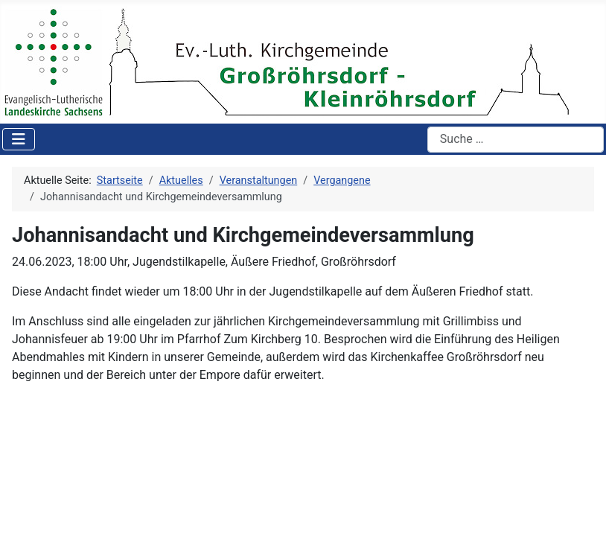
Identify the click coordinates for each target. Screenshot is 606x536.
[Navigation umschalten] (18, 139)
